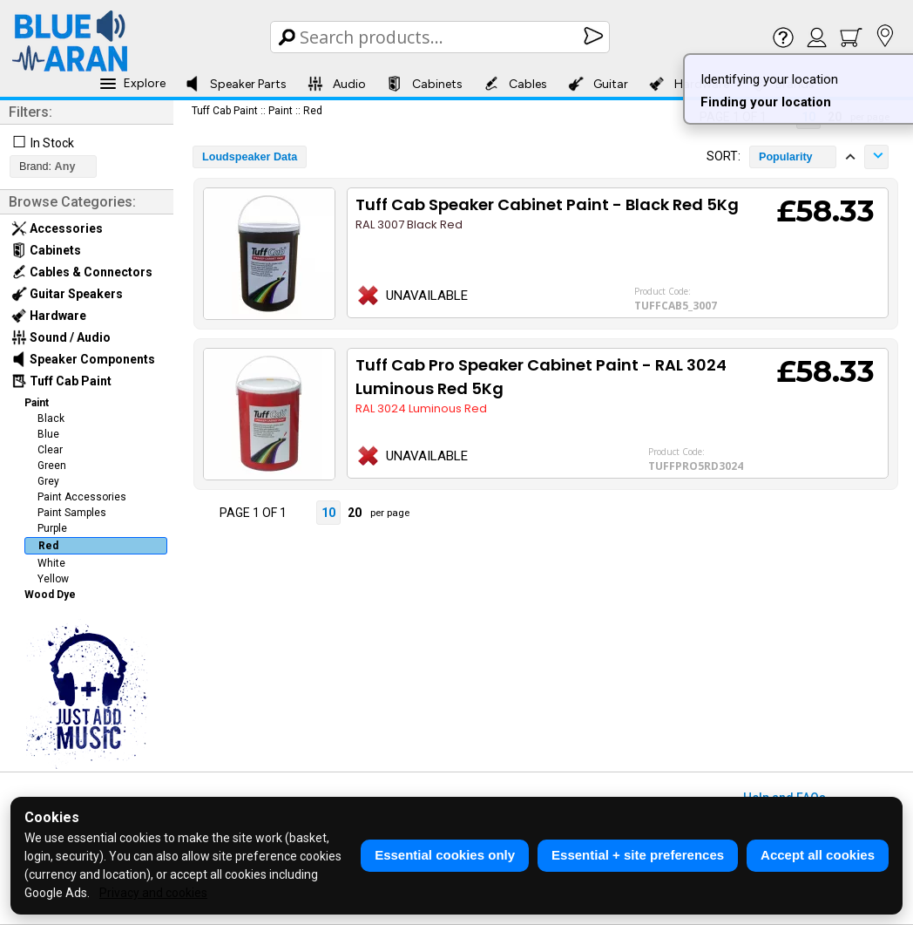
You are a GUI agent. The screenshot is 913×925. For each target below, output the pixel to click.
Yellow (53, 579)
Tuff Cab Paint (61, 381)
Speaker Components (83, 359)
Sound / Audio (61, 337)
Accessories (57, 228)
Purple (52, 528)
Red (48, 546)
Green (51, 465)
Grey (48, 481)
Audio (337, 84)
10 (328, 513)
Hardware (48, 315)
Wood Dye (50, 594)
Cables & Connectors (81, 272)
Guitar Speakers (67, 294)
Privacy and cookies (153, 893)
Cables (515, 84)
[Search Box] (441, 37)
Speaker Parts (236, 84)
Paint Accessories (81, 497)
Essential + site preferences (637, 854)
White (51, 563)
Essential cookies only (445, 854)
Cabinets (425, 84)
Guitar (598, 84)
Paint (36, 403)
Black (50, 418)
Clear (50, 450)
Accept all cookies (818, 854)
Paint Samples (71, 513)
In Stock (52, 143)
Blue (48, 434)
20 (355, 513)
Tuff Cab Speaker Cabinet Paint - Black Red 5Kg (547, 204)
